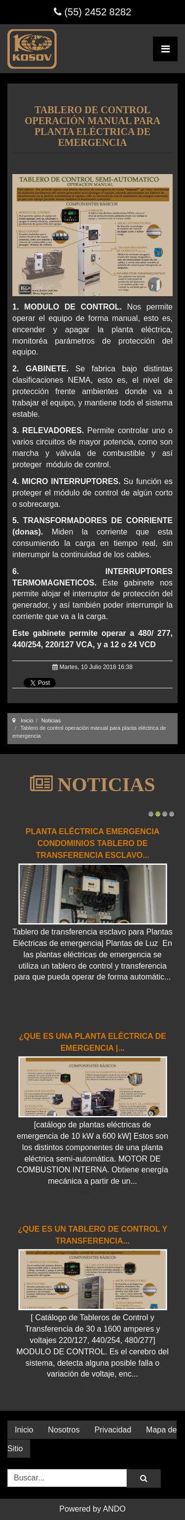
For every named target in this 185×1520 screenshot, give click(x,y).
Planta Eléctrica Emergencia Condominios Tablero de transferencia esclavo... (92, 843)
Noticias (51, 720)
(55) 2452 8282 (92, 11)
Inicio (27, 720)
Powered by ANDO (92, 1509)
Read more (92, 999)
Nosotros (63, 1430)
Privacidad (112, 1430)
